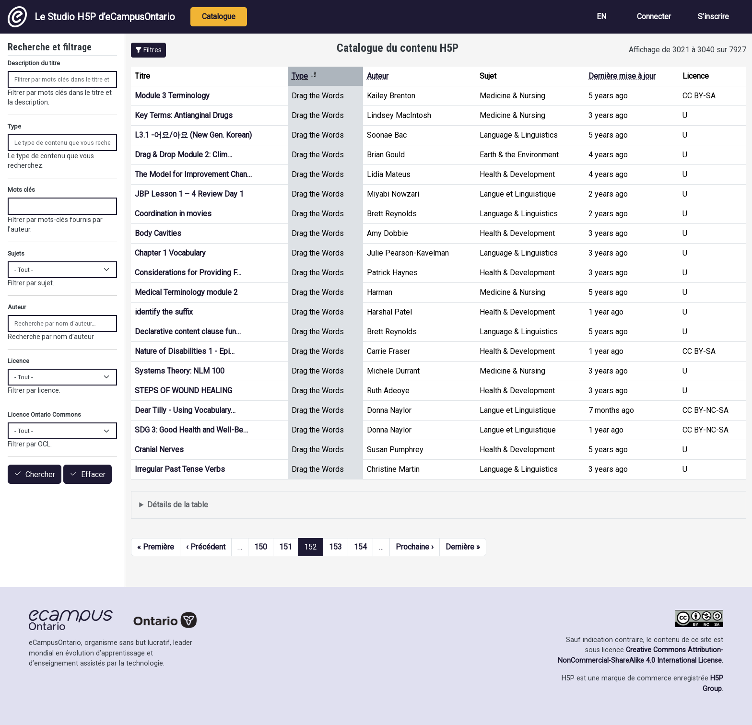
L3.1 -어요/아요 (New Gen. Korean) (193, 135)
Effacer (93, 474)
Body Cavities (158, 233)
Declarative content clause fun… (188, 331)
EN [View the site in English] (601, 16)
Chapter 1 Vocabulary (170, 252)
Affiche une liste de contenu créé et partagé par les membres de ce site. (438, 505)
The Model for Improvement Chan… (193, 174)
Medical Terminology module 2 (186, 292)
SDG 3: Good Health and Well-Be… (191, 429)
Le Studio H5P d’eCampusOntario (91, 16)
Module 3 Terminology (172, 95)
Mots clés (21, 189)
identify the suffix (164, 311)
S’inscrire (713, 16)
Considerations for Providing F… (188, 272)
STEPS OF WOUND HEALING (183, 390)
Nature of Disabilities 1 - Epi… (185, 351)
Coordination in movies (173, 213)
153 (335, 546)
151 (285, 546)
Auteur (377, 76)
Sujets (16, 253)
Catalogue (218, 16)
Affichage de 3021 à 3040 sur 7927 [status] (687, 49)
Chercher (40, 474)
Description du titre (34, 63)
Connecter (654, 16)
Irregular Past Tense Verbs (180, 469)
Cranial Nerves (159, 449)
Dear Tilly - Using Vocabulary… (185, 410)
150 (260, 546)
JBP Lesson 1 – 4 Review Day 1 (189, 194)
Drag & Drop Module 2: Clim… (183, 154)
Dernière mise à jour (622, 76)
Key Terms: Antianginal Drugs (184, 115)
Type (304, 76)
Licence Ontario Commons (44, 414)
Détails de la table (177, 504)
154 (360, 546)
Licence (18, 360)
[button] (148, 50)
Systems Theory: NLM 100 (179, 370)
